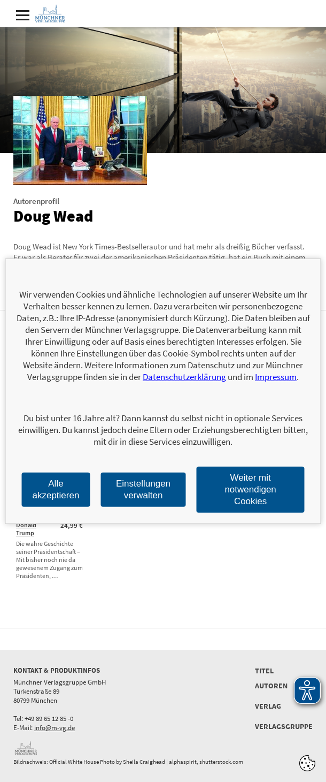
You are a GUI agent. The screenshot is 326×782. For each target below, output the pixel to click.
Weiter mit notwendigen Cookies (250, 489)
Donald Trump (26, 529)
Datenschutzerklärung (184, 377)
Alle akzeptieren (56, 489)
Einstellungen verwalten (143, 489)
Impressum (276, 377)
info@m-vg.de (54, 727)
